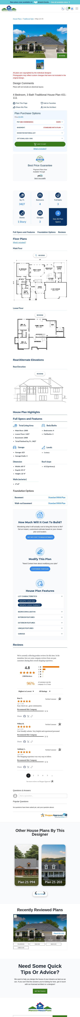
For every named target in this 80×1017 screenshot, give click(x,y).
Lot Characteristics (27, 596)
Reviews (62, 232)
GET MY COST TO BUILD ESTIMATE (40, 537)
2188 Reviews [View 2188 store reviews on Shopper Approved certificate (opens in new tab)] (29, 676)
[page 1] (28, 775)
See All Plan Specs (58, 217)
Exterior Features (26, 623)
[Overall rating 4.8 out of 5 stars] (27, 672)
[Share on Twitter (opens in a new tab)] (28, 716)
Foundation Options (47, 232)
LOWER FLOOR (21, 947)
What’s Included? (39, 149)
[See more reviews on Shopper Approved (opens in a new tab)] (32, 716)
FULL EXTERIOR (21, 944)
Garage (21, 634)
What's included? (19, 242)
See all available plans (60, 2)
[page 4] (43, 775)
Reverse (62, 56)
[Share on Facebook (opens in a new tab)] (24, 716)
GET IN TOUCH (40, 991)
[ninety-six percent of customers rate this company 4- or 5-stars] (40, 683)
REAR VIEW (37, 944)
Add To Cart (40, 144)
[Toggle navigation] (76, 8)
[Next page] (52, 775)
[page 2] (33, 775)
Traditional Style (28, 19)
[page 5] (47, 775)
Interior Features (26, 617)
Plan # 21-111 (59, 933)
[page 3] (38, 775)
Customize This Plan (40, 569)
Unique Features (25, 628)
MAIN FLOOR (53, 944)
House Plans (17, 19)
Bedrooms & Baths (26, 612)
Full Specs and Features (24, 232)
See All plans (40, 894)
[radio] (50, 667)
